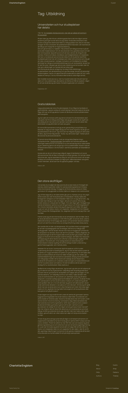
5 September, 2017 (42, 89)
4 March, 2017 (41, 337)
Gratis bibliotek (47, 104)
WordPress (116, 388)
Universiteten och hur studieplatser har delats (59, 26)
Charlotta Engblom (17, 3)
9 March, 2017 (41, 165)
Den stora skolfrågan (50, 180)
